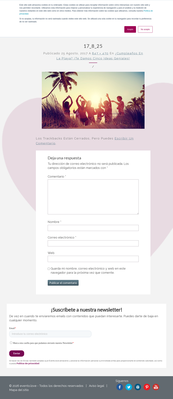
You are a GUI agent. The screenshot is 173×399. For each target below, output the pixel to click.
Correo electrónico (62, 237)
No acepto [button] (145, 29)
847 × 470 (100, 53)
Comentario (57, 176)
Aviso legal (96, 386)
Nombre (54, 222)
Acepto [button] (130, 29)
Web (51, 253)
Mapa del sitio (19, 390)
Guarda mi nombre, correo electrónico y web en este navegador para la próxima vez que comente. (88, 270)
